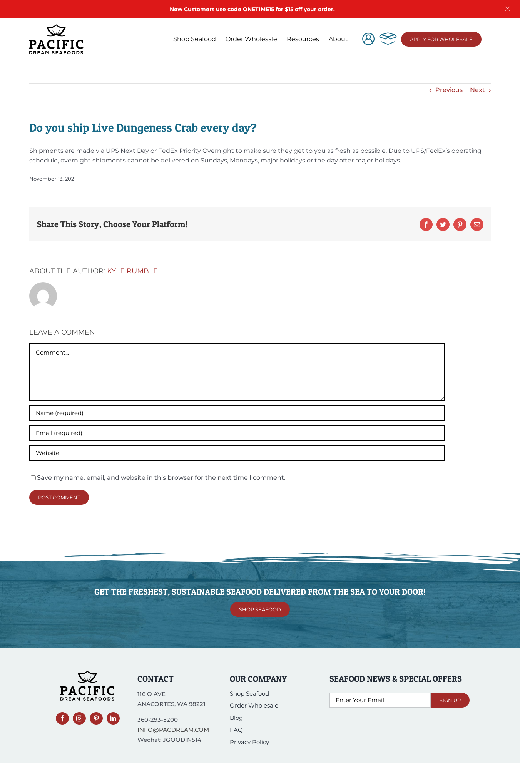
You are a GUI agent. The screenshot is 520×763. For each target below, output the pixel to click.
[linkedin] (113, 718)
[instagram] (79, 718)
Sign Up (450, 700)
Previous (449, 90)
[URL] (237, 453)
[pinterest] (96, 718)
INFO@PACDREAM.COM (173, 729)
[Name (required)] (237, 413)
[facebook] (62, 718)
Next (477, 90)
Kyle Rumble (132, 271)
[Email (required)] (237, 433)
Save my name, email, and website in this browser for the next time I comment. (161, 477)
